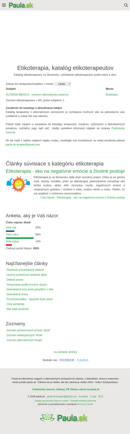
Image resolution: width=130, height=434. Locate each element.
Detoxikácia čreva (17, 294)
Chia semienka (15, 304)
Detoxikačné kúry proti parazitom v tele (29, 289)
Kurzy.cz (83, 404)
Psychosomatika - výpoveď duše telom (29, 299)
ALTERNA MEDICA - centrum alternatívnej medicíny (37, 94)
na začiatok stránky (65, 352)
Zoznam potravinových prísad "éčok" (28, 330)
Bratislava (111, 94)
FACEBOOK (67, 360)
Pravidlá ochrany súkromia (83, 400)
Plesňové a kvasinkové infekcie (25, 269)
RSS (100, 396)
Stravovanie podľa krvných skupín (26, 284)
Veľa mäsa (12, 241)
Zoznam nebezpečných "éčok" (24, 335)
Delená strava (14, 279)
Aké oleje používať (17, 309)
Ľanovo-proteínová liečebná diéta (26, 274)
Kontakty (83, 396)
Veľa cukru (12, 234)
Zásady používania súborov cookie (51, 400)
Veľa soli (11, 227)
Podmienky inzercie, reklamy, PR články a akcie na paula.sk (66, 389)
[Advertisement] (65, 37)
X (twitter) (82, 360)
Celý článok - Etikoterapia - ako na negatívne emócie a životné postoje (82, 197)
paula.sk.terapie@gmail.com (23, 144)
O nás (93, 396)
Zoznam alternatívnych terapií (24, 340)
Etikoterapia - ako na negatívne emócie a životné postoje (65, 171)
